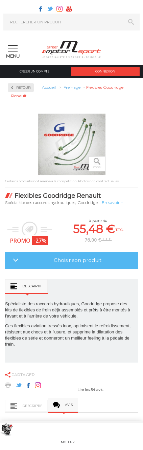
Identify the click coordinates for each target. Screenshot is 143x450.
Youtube (69, 9)
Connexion (105, 71)
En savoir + (112, 202)
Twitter (50, 9)
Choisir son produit (77, 260)
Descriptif (32, 286)
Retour (23, 87)
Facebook (40, 9)
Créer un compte (34, 71)
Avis (69, 405)
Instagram (59, 9)
